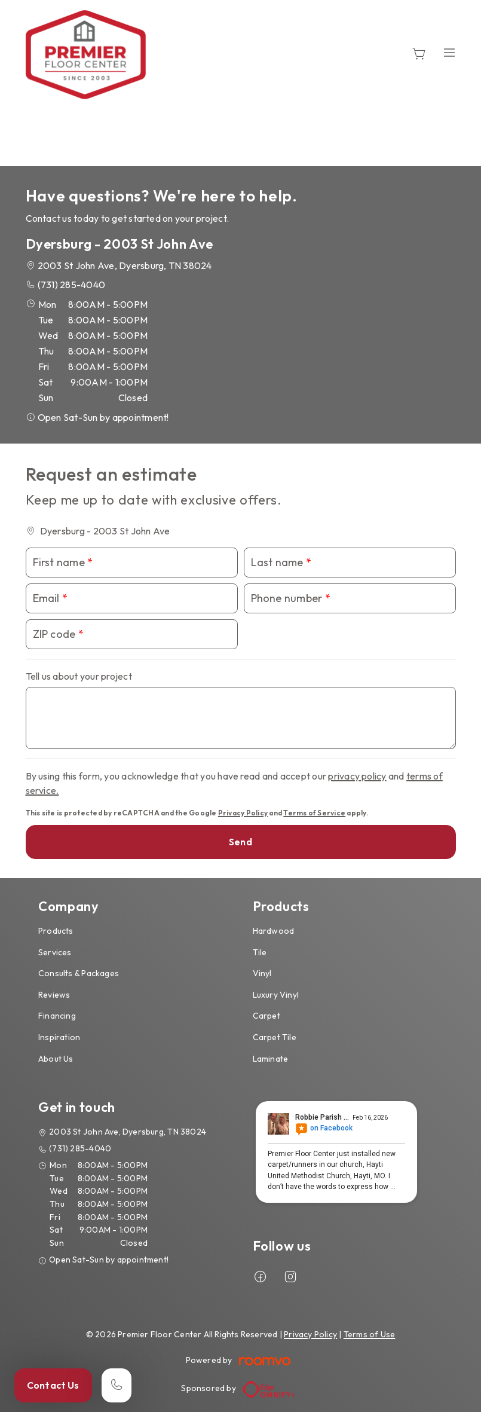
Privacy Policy (243, 812)
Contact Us (53, 1385)
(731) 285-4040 (71, 285)
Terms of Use (370, 1334)
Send (240, 842)
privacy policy (357, 776)
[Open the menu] (449, 52)
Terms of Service (314, 812)
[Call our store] (116, 1385)
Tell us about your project (79, 676)
